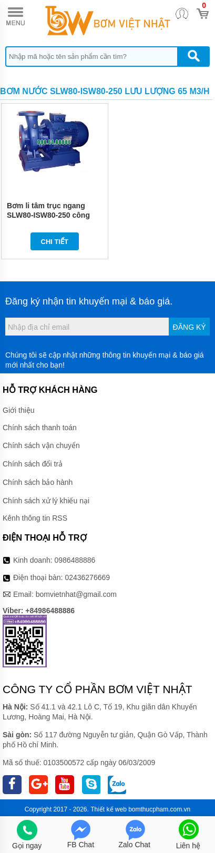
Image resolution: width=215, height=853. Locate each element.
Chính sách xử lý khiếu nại (46, 500)
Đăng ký (189, 327)
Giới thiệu (19, 410)
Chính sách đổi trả (33, 464)
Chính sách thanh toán (40, 427)
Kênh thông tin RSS (35, 518)
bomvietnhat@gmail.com (76, 594)
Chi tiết (55, 242)
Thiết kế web (108, 809)
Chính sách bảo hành (38, 482)
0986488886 (75, 560)
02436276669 (87, 577)
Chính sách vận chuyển (41, 445)
